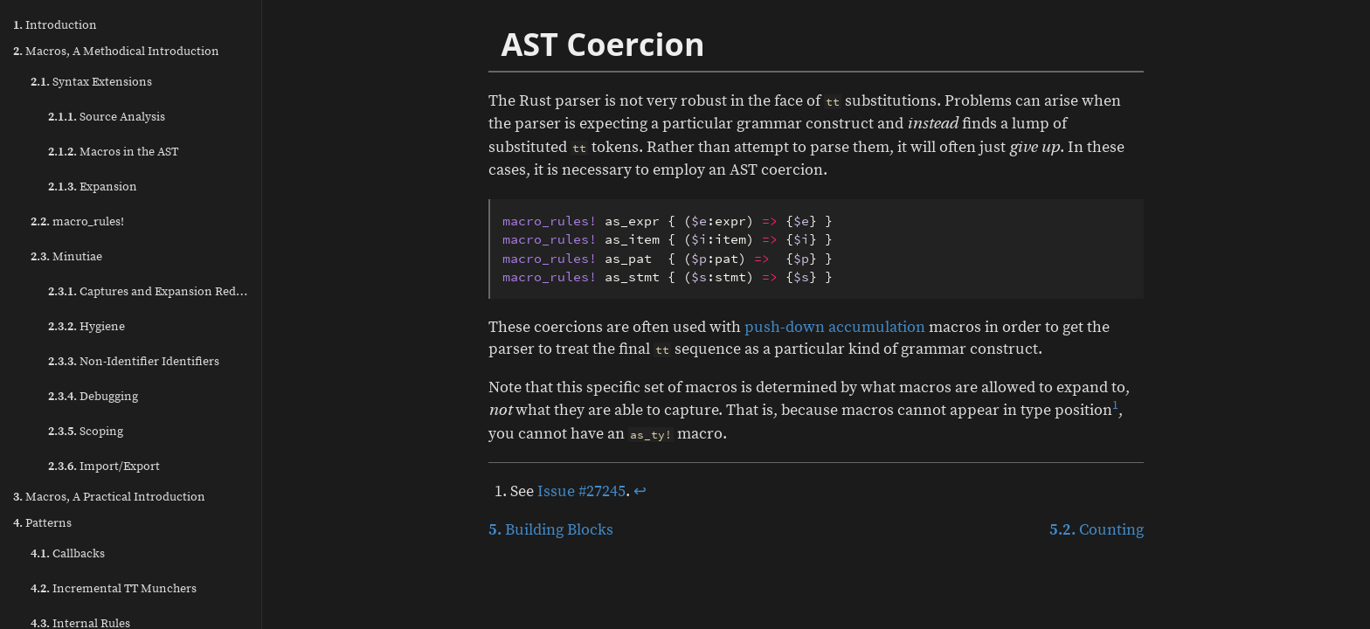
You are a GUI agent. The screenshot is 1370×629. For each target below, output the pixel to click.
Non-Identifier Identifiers (133, 362)
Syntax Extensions (91, 82)
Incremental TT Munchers (114, 589)
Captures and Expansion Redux (148, 292)
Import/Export (104, 466)
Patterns (42, 523)
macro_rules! (77, 222)
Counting (1096, 530)
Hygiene (86, 327)
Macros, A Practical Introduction (109, 497)
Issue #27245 (581, 491)
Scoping (85, 431)
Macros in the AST (113, 152)
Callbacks (68, 554)
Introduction (55, 25)
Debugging (93, 396)
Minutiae (66, 257)
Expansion (92, 187)
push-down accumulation (834, 327)
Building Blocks (550, 530)
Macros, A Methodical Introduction (116, 51)
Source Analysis (106, 117)
